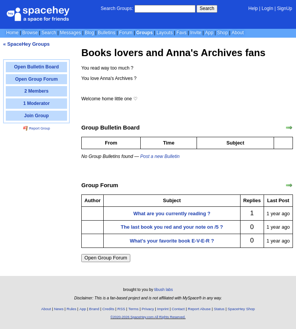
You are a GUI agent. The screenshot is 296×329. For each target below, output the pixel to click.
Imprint (163, 309)
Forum (126, 32)
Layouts (164, 32)
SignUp (284, 8)
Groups (144, 32)
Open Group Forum (105, 258)
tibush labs (163, 289)
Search (207, 8)
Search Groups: (117, 8)
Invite (196, 32)
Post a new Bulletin (160, 156)
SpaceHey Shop (241, 309)
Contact (178, 309)
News (59, 309)
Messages (70, 32)
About (238, 32)
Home (12, 32)
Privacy (147, 309)
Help (253, 8)
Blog (89, 32)
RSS (121, 309)
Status (219, 309)
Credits (108, 309)
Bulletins (106, 32)
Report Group (36, 128)
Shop (222, 32)
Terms (133, 309)
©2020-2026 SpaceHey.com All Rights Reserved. (147, 317)
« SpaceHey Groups (26, 44)
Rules (71, 309)
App (209, 32)
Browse (30, 32)
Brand (94, 309)
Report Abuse (199, 309)
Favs (182, 32)
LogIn (267, 8)
